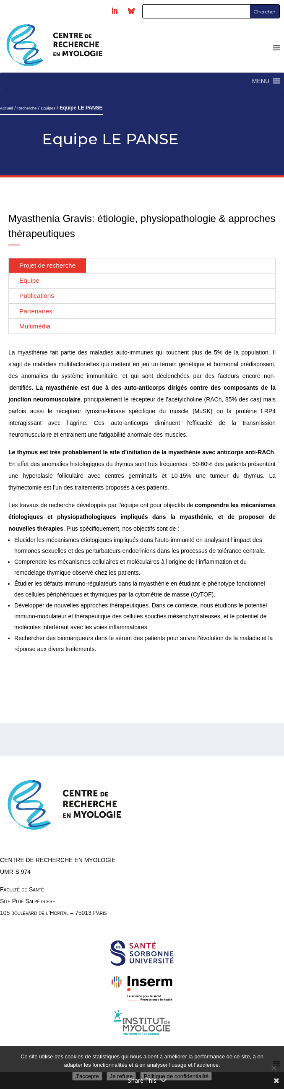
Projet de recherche (47, 265)
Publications (36, 295)
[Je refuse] (273, 1067)
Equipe (29, 280)
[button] (260, 81)
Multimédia (34, 326)
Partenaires (35, 311)
